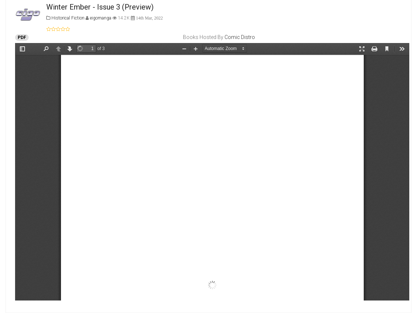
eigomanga (101, 18)
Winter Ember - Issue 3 (83, 7)
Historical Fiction (65, 18)
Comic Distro (239, 37)
